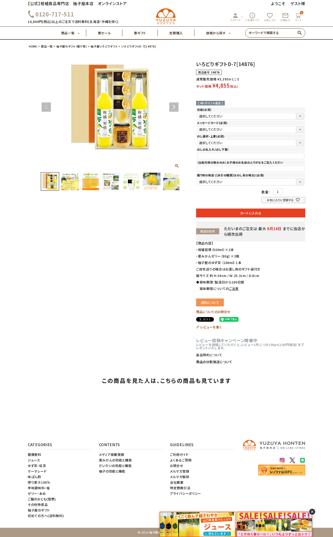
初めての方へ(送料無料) (46, 515)
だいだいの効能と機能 (115, 465)
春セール (110, 32)
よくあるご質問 (181, 460)
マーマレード (37, 471)
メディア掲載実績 (111, 454)
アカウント (235, 17)
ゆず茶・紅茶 (37, 465)
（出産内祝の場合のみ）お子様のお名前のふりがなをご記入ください (240, 162)
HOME (33, 46)
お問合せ (285, 17)
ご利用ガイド (252, 17)
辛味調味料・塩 (39, 488)
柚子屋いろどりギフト (104, 46)
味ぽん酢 (34, 476)
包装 (204, 109)
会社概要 (177, 482)
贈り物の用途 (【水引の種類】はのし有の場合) (230, 175)
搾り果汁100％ (39, 482)
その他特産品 (38, 504)
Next (174, 107)
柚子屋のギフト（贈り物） (71, 46)
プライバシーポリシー (185, 493)
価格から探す (216, 33)
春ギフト (146, 32)
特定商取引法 (180, 488)
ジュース (34, 460)
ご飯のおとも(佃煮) (42, 499)
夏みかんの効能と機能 (115, 460)
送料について (210, 302)
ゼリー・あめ (37, 493)
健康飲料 (34, 454)
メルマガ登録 (179, 471)
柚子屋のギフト (39, 510)
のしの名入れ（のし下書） (213, 149)
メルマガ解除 (179, 476)
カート (299, 16)
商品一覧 (73, 32)
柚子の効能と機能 (112, 471)
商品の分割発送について (214, 361)
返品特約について (209, 355)
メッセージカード (212, 123)
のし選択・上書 (211, 136)
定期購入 (181, 32)
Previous (46, 107)
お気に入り (270, 17)
